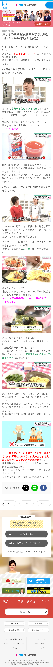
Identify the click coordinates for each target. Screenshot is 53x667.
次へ (42, 503)
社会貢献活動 (14, 630)
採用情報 (14, 648)
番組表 (4, 5)
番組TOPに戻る (43, 24)
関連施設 (38, 623)
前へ (10, 503)
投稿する (25, 611)
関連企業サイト (38, 630)
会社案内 (14, 623)
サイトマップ (39, 648)
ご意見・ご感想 (39, 644)
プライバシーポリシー (39, 639)
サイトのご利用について (14, 639)
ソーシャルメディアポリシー (14, 644)
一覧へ (26, 503)
